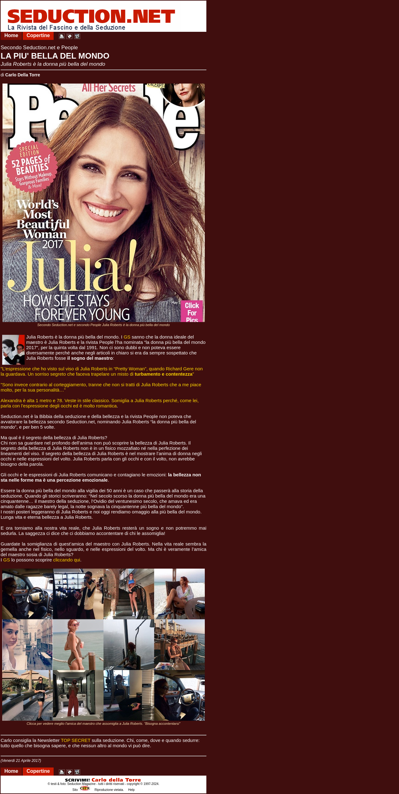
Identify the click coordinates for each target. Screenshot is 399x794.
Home (11, 35)
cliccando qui (66, 559)
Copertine (38, 35)
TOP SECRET (75, 740)
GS (127, 336)
